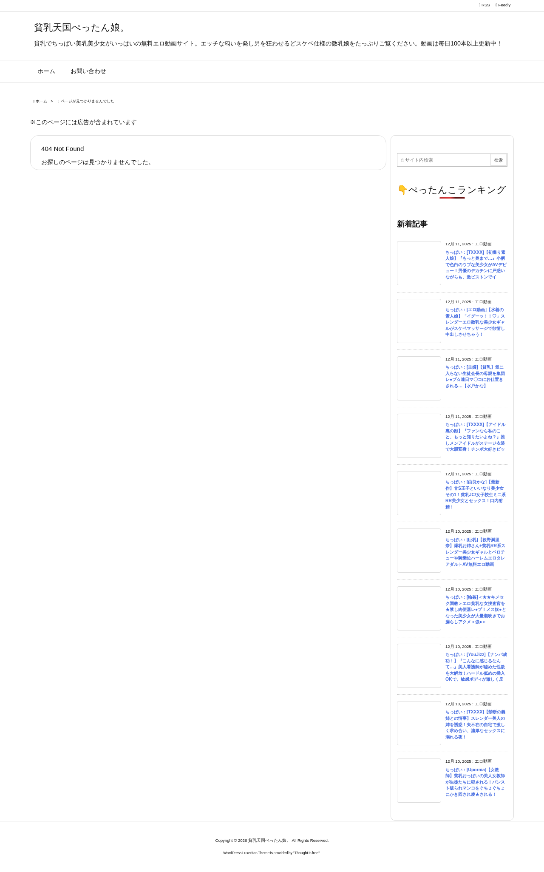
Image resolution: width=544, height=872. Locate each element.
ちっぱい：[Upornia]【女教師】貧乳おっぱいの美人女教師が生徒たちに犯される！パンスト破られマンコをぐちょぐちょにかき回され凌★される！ (475, 782)
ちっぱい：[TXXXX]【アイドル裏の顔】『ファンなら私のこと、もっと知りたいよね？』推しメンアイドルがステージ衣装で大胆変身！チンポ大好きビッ (475, 437)
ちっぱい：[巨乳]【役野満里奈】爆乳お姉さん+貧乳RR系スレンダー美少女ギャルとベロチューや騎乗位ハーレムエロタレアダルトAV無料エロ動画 (475, 552)
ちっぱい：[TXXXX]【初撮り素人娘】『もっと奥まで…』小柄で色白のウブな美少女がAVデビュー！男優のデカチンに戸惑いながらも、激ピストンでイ (476, 264)
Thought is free (307, 853)
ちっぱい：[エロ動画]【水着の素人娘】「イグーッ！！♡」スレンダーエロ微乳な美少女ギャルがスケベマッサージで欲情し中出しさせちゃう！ (475, 322)
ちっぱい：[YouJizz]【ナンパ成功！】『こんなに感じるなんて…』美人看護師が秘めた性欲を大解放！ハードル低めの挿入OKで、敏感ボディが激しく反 (476, 667)
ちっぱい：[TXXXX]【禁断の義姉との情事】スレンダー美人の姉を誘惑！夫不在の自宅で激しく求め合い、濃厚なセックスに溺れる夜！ (475, 724)
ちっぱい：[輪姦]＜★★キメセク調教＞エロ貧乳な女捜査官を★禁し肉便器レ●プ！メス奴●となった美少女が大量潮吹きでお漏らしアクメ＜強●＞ (475, 609)
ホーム (41, 101)
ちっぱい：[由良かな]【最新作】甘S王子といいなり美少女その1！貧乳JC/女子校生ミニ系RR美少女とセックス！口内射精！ (475, 494)
